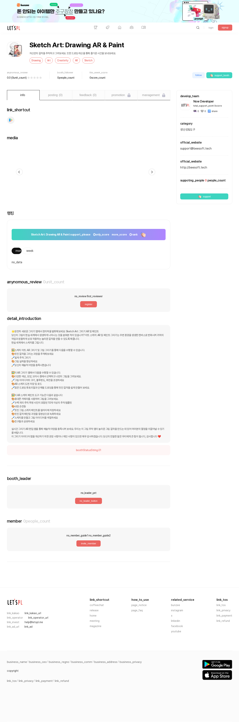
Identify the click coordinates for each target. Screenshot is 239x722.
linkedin (175, 620)
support (204, 196)
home (93, 615)
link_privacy (223, 610)
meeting (95, 620)
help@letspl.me (34, 622)
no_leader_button (88, 500)
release (94, 610)
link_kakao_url (33, 613)
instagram (177, 610)
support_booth (219, 75)
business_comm (81, 662)
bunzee (175, 605)
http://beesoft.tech (193, 167)
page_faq (137, 610)
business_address (106, 662)
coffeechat (97, 605)
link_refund (223, 620)
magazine (95, 626)
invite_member (88, 543)
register (88, 304)
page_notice (139, 605)
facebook (177, 626)
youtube (176, 631)
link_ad (28, 626)
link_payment (224, 615)
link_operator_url (38, 617)
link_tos (221, 605)
